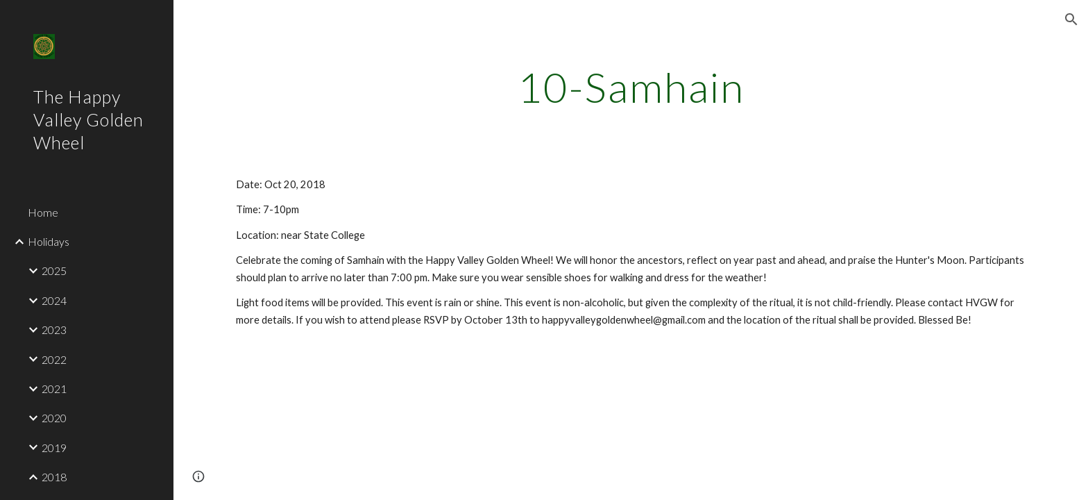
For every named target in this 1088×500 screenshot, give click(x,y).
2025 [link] (54, 270)
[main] (630, 86)
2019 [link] (54, 447)
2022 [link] (54, 359)
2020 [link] (54, 417)
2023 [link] (54, 329)
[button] (1071, 19)
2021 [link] (54, 388)
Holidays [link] (48, 241)
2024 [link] (54, 300)
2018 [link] (54, 476)
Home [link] (43, 212)
